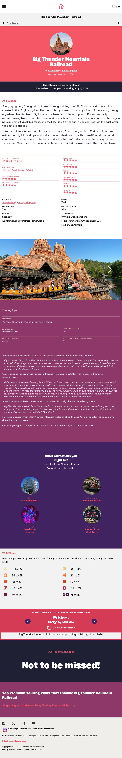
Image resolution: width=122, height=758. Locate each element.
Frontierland (8, 202)
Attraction (53, 70)
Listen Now (15, 741)
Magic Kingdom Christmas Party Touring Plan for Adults (38, 705)
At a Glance (13, 23)
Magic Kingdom (69, 70)
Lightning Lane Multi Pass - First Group (23, 220)
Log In (116, 6)
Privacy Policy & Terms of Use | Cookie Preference (23, 750)
